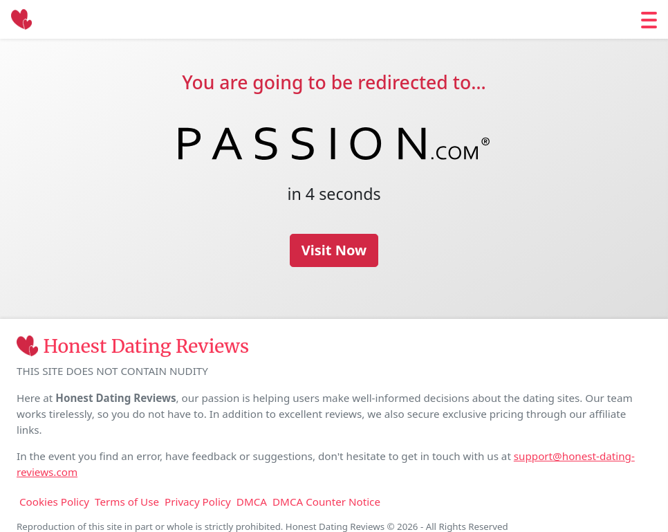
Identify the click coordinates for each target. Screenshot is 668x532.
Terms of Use (127, 501)
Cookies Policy (54, 501)
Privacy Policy (198, 501)
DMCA (251, 501)
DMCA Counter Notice (326, 501)
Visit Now (334, 250)
